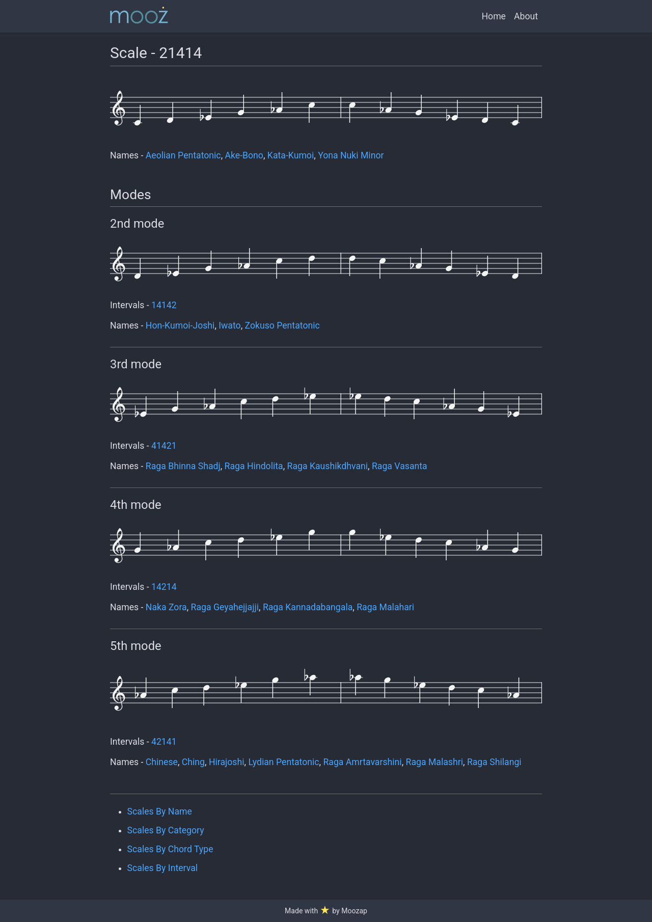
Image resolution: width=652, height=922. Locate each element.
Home (494, 16)
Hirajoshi (226, 762)
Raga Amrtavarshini (362, 762)
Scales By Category (165, 830)
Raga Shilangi (494, 762)
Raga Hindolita (254, 466)
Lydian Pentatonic (283, 762)
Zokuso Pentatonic (282, 325)
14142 (164, 305)
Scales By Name (159, 811)
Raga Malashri (434, 762)
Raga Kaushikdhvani (327, 466)
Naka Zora (166, 607)
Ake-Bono (244, 155)
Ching (193, 762)
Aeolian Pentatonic (183, 155)
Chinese (162, 762)
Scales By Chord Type (170, 849)
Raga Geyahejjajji (225, 607)
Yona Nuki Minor (351, 155)
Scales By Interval (162, 868)
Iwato (229, 325)
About (526, 16)
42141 (164, 742)
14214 (164, 587)
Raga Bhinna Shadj (183, 466)
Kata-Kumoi (290, 155)
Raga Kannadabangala (307, 607)
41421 (164, 446)
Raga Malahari (385, 607)
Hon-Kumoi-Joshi (180, 325)
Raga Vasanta (399, 466)
